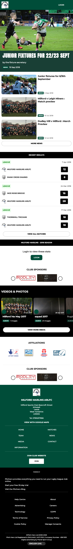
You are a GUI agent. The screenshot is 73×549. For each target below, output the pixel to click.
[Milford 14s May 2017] (16, 306)
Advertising (20, 505)
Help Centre (20, 499)
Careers (53, 505)
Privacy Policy (53, 518)
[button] (69, 67)
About (53, 499)
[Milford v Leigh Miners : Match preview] (18, 107)
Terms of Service (20, 518)
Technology (20, 512)
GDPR (53, 512)
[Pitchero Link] (36, 475)
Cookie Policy (20, 524)
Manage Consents (53, 524)
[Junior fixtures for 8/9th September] (18, 84)
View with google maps (36, 422)
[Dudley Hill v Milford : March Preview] (18, 129)
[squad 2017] (49, 306)
